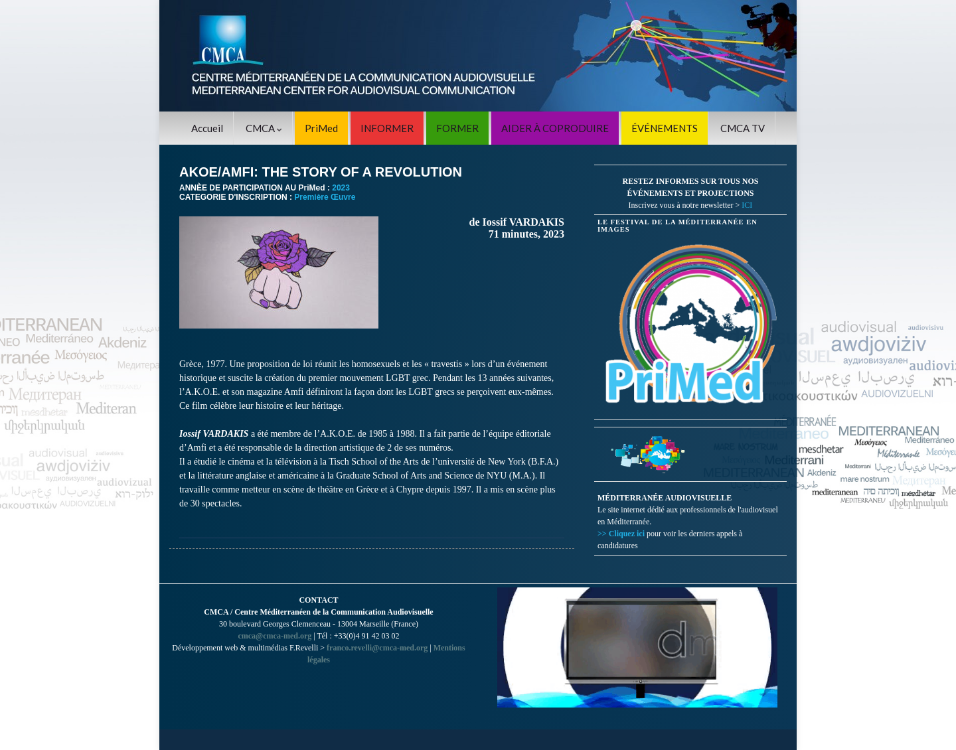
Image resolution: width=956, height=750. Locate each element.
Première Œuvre (324, 197)
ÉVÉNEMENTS (664, 128)
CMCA (264, 128)
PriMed (321, 128)
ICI (747, 205)
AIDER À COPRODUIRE (555, 128)
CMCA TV (742, 128)
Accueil (207, 128)
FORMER (457, 128)
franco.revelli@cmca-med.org (377, 647)
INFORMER (387, 128)
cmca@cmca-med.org (274, 635)
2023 (341, 187)
